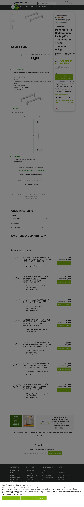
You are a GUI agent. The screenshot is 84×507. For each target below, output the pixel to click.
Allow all (42, 498)
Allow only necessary (11, 498)
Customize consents (29, 498)
